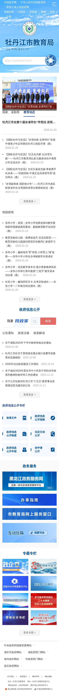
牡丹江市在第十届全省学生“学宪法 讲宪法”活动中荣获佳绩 (29, 122)
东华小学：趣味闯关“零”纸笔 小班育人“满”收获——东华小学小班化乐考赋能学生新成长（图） (30, 256)
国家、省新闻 (10, 112)
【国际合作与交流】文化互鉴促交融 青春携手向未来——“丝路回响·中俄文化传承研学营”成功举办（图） (30, 173)
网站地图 (48, 676)
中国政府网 (10, 2)
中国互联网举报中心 (43, 689)
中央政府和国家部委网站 (18, 645)
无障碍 (21, 11)
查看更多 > (29, 201)
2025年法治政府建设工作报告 (22, 364)
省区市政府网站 (13, 652)
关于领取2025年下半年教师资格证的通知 (28, 342)
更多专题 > (29, 632)
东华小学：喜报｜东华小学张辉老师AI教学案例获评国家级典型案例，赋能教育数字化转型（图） (30, 227)
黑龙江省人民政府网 (17, 7)
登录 (52, 11)
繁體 (43, 11)
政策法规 (23, 333)
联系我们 (23, 676)
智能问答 (9, 11)
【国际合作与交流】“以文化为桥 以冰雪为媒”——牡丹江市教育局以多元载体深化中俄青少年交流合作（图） (30, 158)
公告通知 (8, 333)
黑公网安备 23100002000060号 (18, 689)
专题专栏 (30, 553)
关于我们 (10, 676)
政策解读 (39, 333)
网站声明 (35, 676)
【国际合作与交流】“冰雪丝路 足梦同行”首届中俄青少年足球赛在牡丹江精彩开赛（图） (29, 106)
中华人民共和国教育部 (33, 2)
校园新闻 (8, 212)
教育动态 (29, 112)
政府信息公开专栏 (13, 405)
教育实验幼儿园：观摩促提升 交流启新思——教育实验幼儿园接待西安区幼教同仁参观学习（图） (30, 241)
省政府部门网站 (36, 652)
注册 (8, 16)
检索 (48, 321)
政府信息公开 (29, 310)
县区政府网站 (11, 666)
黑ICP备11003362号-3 (39, 685)
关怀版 (33, 11)
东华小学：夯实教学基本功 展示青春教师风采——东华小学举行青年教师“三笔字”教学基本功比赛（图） (30, 271)
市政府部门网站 (34, 659)
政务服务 (30, 466)
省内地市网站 (11, 659)
